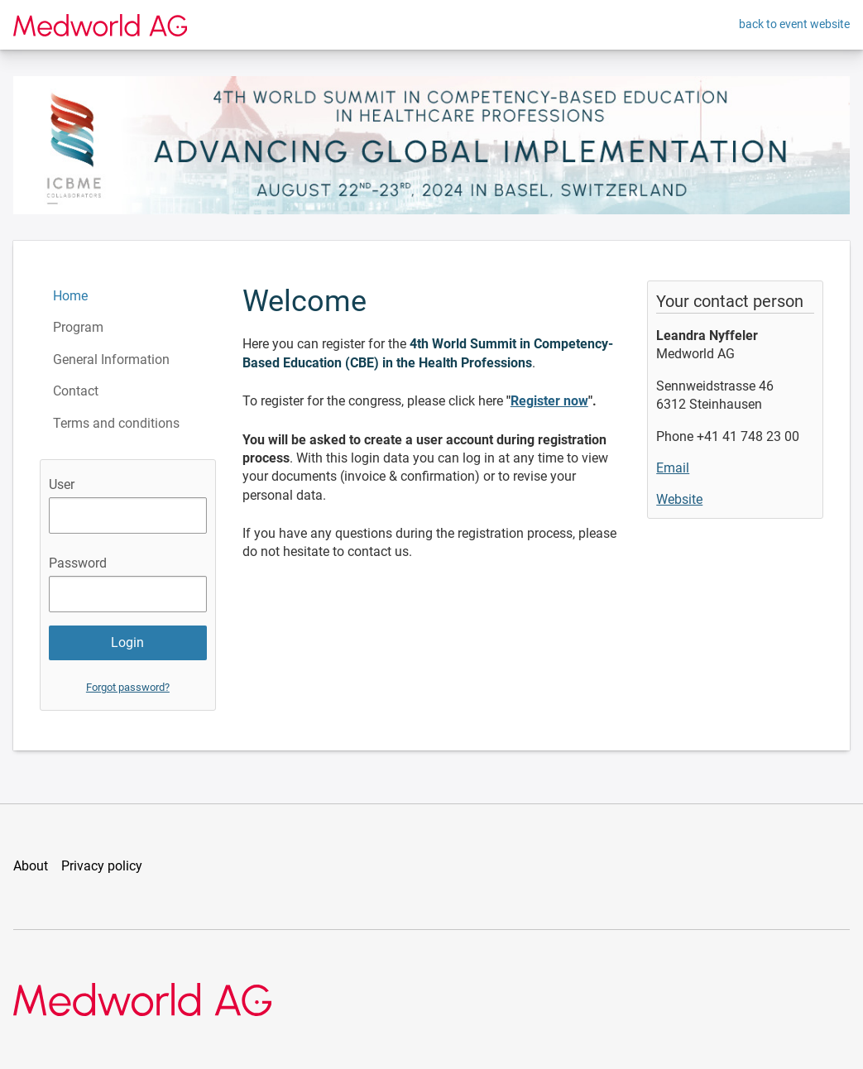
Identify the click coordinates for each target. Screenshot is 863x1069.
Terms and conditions (116, 423)
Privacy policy (101, 866)
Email (672, 468)
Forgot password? (128, 687)
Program (78, 327)
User (61, 484)
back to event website (794, 24)
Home (70, 296)
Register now (549, 401)
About (30, 866)
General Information (111, 359)
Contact (75, 391)
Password (78, 563)
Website (679, 499)
